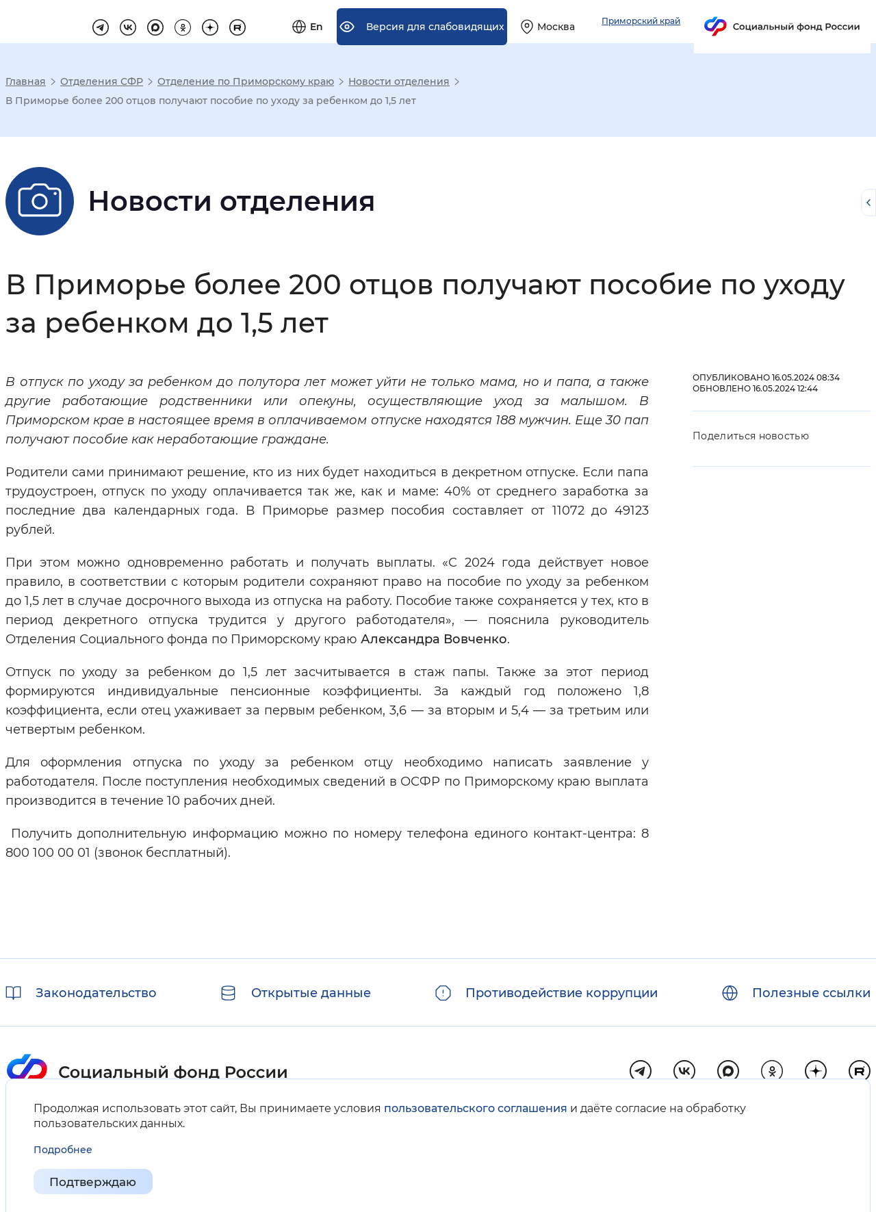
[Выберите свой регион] (699, 22)
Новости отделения (399, 81)
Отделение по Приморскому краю (245, 81)
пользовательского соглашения (475, 1108)
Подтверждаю (96, 1181)
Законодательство (96, 993)
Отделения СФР (101, 81)
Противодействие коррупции (561, 993)
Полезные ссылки (811, 993)
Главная (25, 81)
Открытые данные (311, 993)
